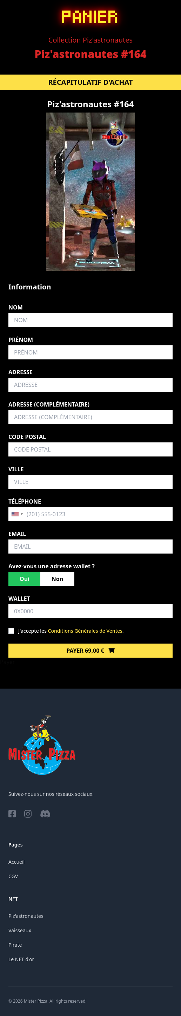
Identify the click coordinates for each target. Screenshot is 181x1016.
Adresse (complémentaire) (48, 404)
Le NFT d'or (21, 959)
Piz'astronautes (25, 916)
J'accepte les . (71, 630)
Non (57, 579)
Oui (24, 579)
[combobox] (17, 514)
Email (17, 534)
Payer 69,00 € (90, 650)
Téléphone (24, 501)
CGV (13, 876)
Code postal (27, 437)
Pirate (15, 944)
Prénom (20, 340)
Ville (16, 469)
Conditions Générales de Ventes (85, 630)
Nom (15, 307)
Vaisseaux (19, 930)
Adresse (20, 372)
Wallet (19, 598)
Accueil (16, 861)
